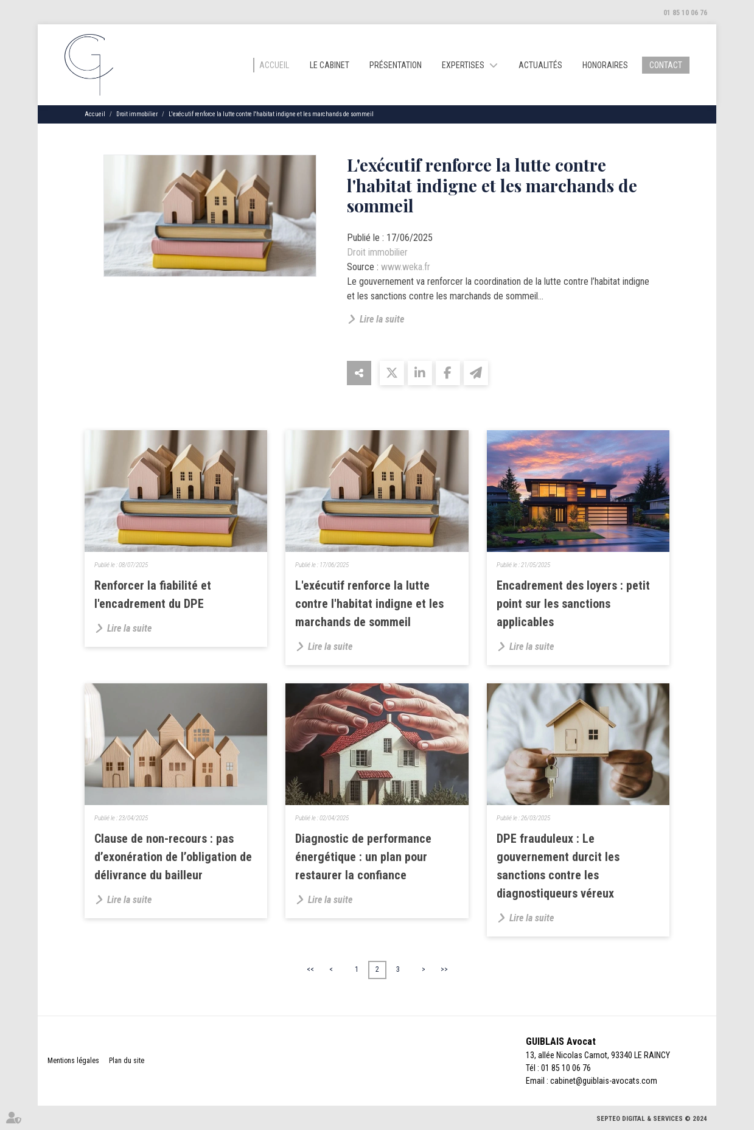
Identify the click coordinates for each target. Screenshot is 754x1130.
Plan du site (126, 1060)
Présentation (395, 65)
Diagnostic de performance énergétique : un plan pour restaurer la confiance (363, 856)
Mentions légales (73, 1060)
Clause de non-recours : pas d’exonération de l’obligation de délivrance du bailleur (173, 856)
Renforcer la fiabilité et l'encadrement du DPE (152, 594)
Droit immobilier (137, 114)
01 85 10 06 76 (685, 13)
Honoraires (605, 65)
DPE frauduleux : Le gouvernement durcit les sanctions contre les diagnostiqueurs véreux (558, 866)
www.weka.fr (405, 267)
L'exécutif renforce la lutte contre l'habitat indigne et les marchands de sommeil (271, 114)
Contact (665, 65)
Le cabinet (329, 65)
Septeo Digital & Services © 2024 (651, 1119)
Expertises (463, 65)
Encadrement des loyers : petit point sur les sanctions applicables (573, 603)
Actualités (540, 65)
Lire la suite (382, 319)
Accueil (274, 65)
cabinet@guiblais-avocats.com (603, 1081)
